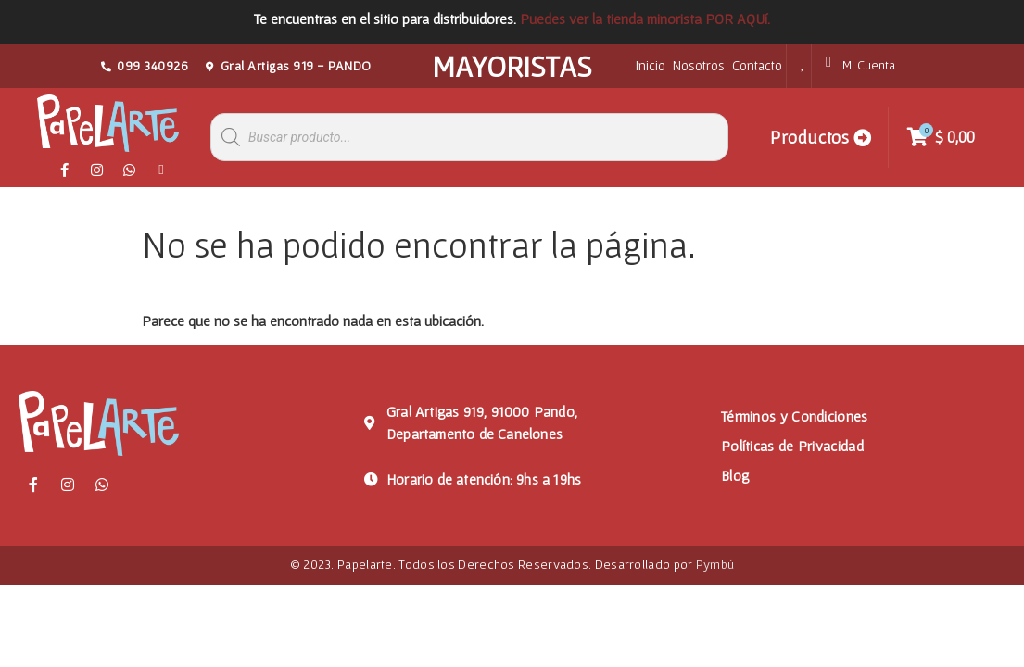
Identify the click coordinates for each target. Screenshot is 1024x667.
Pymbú (715, 564)
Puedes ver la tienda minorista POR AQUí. (645, 18)
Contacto (757, 65)
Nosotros (699, 65)
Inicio (650, 65)
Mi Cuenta (868, 64)
